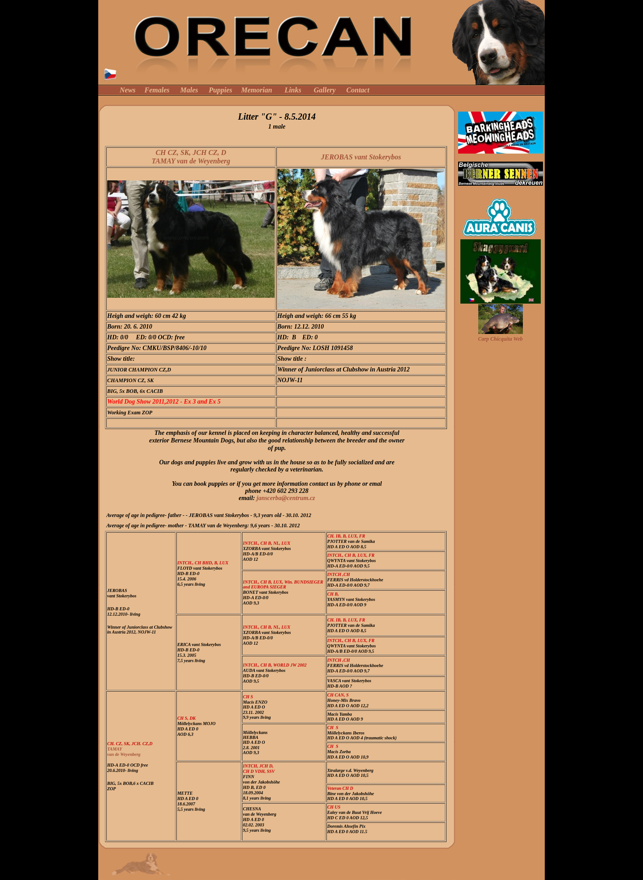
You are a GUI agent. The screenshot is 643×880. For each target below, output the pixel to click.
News (128, 90)
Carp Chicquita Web (500, 339)
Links (292, 90)
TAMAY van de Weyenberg (190, 161)
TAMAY (114, 749)
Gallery (325, 90)
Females (157, 90)
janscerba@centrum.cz (286, 498)
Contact (358, 90)
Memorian (256, 90)
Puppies (220, 90)
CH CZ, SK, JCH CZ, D (190, 152)
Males (189, 90)
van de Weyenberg (124, 754)
